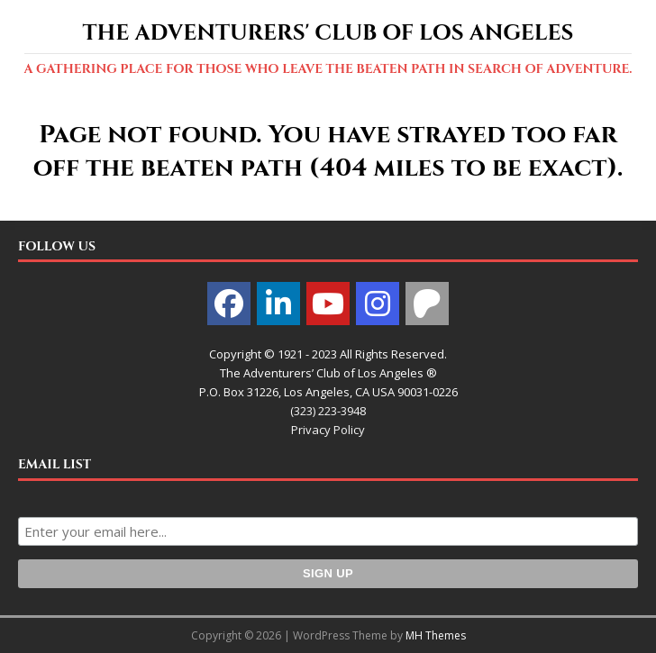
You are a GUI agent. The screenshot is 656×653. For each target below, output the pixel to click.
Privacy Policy (328, 430)
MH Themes (435, 635)
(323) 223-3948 (328, 411)
